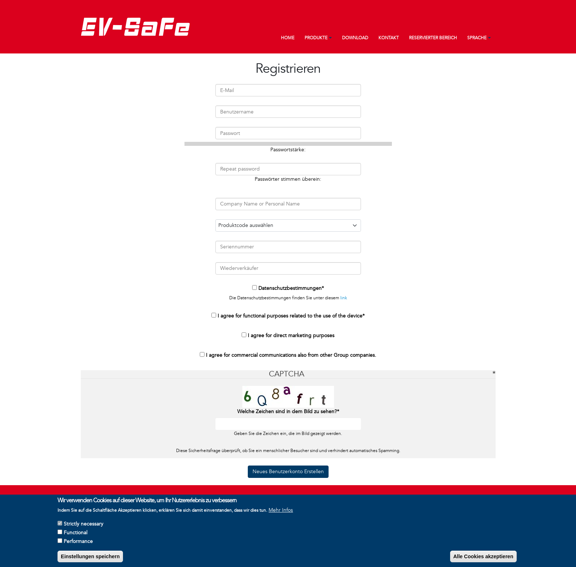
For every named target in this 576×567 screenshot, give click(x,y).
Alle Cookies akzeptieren (483, 558)
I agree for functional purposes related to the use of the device (290, 316)
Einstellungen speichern (90, 558)
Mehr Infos (281, 512)
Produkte (316, 38)
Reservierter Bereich (433, 38)
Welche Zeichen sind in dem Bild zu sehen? (287, 411)
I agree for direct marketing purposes (291, 335)
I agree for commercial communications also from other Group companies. (291, 355)
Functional (75, 534)
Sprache (476, 38)
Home (287, 38)
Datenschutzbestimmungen (290, 288)
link (343, 298)
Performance (78, 543)
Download (355, 38)
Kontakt (388, 38)
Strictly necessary (83, 526)
